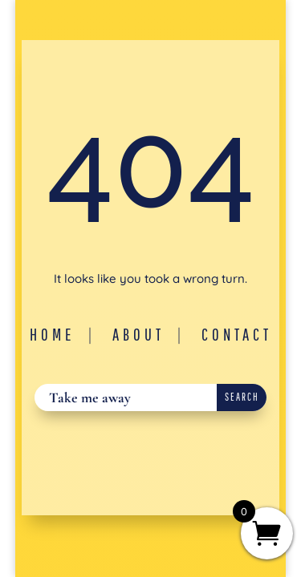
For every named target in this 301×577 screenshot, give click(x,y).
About (138, 334)
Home (52, 334)
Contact (236, 334)
